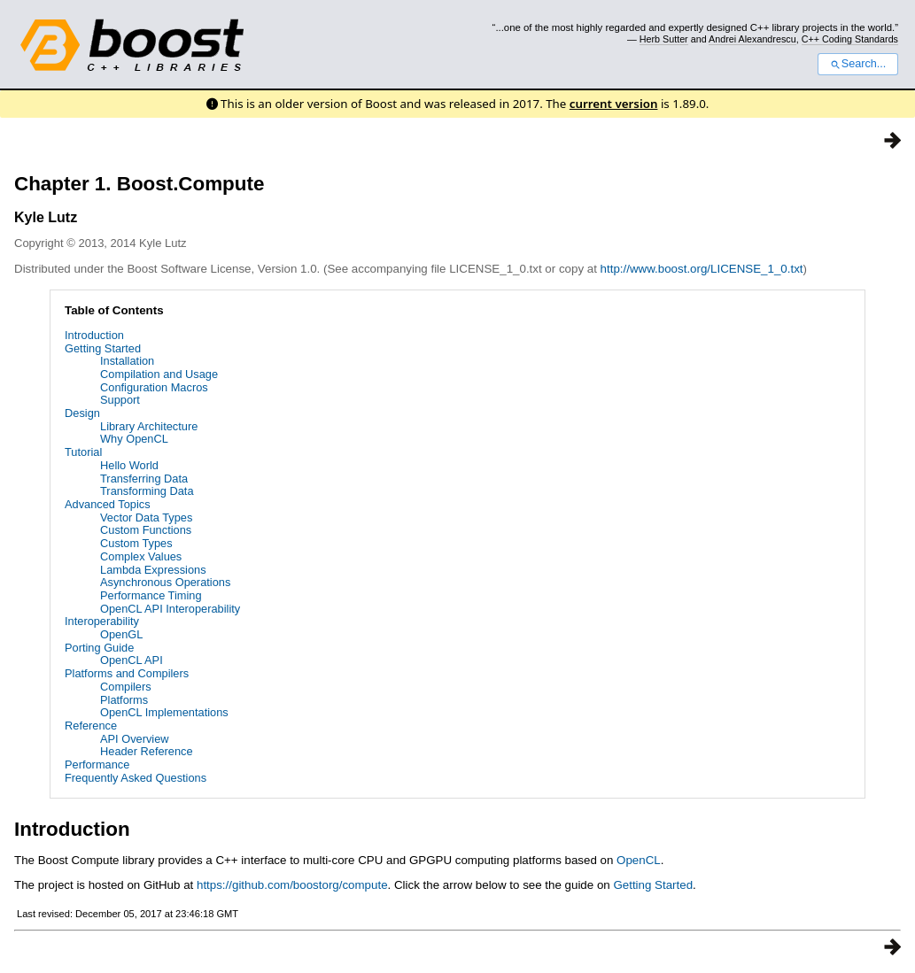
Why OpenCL (134, 438)
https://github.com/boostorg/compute (292, 885)
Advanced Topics (108, 504)
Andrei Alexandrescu (752, 39)
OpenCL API (131, 660)
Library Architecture (149, 426)
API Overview (134, 738)
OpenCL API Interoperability (170, 608)
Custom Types (136, 543)
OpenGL (121, 634)
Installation (127, 360)
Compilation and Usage (159, 374)
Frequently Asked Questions (135, 777)
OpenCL (638, 860)
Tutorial (83, 452)
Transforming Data (147, 491)
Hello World (129, 465)
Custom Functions (145, 530)
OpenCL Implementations (164, 712)
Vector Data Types (146, 517)
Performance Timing (151, 595)
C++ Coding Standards (850, 39)
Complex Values (141, 556)
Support (120, 399)
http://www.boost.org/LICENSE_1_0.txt (702, 268)
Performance (97, 764)
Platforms (124, 700)
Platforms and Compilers (127, 673)
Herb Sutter (664, 39)
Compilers (125, 686)
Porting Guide (99, 647)
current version (614, 104)
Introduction (94, 335)
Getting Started (103, 348)
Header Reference (146, 751)
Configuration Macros (154, 387)
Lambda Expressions (153, 569)
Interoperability (102, 621)
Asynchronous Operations (165, 582)
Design (82, 413)
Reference (91, 725)
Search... (858, 64)
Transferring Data (144, 478)
